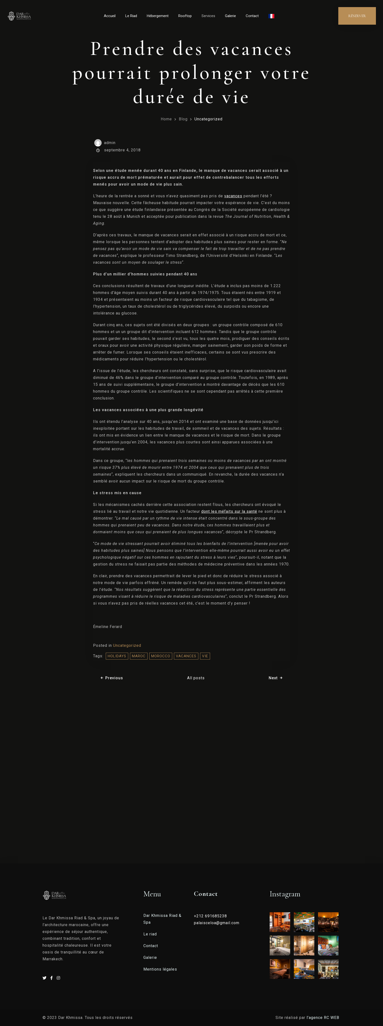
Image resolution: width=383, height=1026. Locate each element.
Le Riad (131, 16)
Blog (183, 119)
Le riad (150, 934)
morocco (160, 656)
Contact (252, 16)
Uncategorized (208, 119)
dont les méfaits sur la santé (229, 511)
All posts (196, 678)
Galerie (230, 16)
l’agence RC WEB (323, 1017)
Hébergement (158, 16)
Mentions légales (160, 969)
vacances (233, 196)
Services (208, 16)
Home (166, 119)
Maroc (139, 656)
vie (205, 656)
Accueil (110, 16)
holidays (117, 656)
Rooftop (185, 16)
